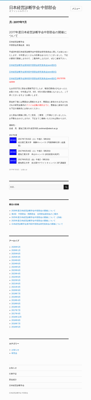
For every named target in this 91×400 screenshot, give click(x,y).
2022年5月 (16, 280)
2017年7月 (16, 310)
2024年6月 (16, 264)
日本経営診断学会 (16, 385)
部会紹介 (13, 379)
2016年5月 (16, 327)
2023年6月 (16, 270)
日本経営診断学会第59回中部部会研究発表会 (28, 72)
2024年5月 (16, 267)
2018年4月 (16, 307)
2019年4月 (16, 300)
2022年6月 (16, 277)
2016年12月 (16, 317)
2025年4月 (16, 257)
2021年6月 (16, 284)
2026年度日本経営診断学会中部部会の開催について (33, 211)
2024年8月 (16, 260)
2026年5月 (16, 247)
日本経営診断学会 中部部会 (32, 7)
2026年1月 (16, 250)
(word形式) (51, 72)
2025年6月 (16, 254)
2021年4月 (16, 287)
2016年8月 (16, 320)
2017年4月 (16, 314)
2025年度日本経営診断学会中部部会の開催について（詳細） (37, 217)
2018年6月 (16, 304)
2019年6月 (16, 297)
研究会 (14, 353)
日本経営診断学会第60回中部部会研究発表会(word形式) (32, 78)
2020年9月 (16, 290)
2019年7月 (16, 294)
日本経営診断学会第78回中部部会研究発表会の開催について (37, 224)
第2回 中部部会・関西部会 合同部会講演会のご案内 (34, 214)
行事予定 (13, 374)
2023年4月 (16, 274)
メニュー (76, 9)
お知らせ (24, 169)
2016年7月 (16, 324)
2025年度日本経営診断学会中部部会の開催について (33, 221)
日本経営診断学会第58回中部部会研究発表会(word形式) (32, 65)
